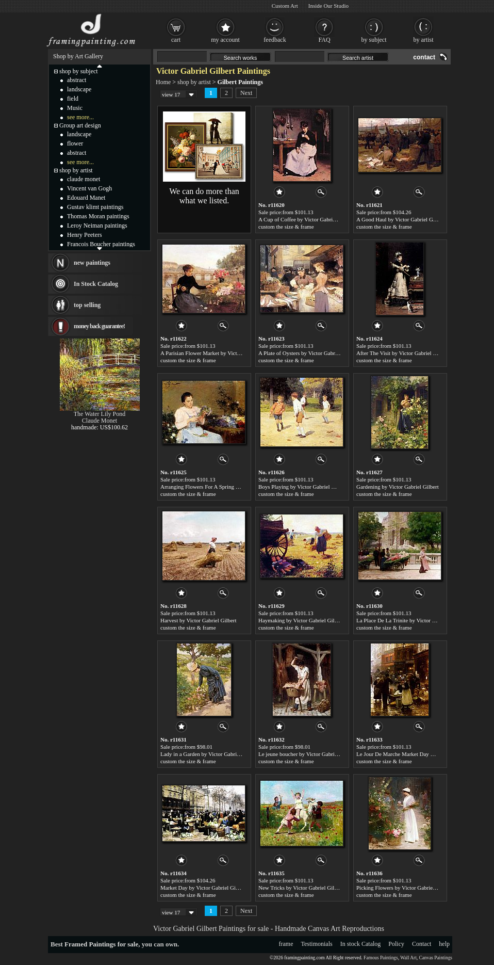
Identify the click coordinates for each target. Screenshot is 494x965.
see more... (80, 117)
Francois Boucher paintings (101, 244)
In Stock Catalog (96, 283)
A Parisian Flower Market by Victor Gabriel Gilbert (218, 353)
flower (75, 143)
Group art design (80, 125)
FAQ (324, 39)
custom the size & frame (286, 226)
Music (75, 107)
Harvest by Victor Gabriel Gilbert (198, 620)
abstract (76, 80)
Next (246, 92)
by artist (424, 39)
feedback (275, 39)
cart (175, 39)
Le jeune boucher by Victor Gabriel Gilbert (307, 754)
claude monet (83, 179)
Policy (396, 943)
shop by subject (78, 71)
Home (163, 82)
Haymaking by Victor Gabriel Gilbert (300, 620)
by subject (374, 39)
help (444, 943)
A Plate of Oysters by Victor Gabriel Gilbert (308, 353)
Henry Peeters (84, 234)
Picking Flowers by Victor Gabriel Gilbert (404, 887)
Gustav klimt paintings (95, 207)
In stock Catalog (360, 943)
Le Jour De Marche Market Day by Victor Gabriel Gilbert (421, 754)
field (72, 98)
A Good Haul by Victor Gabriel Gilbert (400, 219)
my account (225, 39)
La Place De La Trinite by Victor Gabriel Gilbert (411, 620)
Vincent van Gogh (89, 188)
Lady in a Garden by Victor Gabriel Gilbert (209, 754)
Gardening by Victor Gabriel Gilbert (397, 487)
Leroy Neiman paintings (97, 225)
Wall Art (408, 957)
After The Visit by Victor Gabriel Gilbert (402, 353)
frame (286, 943)
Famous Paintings (381, 957)
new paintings (92, 262)
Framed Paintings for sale (101, 944)
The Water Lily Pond (99, 413)
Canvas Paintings (435, 957)
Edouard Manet (86, 197)
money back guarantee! (99, 326)
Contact (421, 943)
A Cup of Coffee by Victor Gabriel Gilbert (306, 219)
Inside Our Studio (328, 6)
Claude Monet (99, 420)
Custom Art (285, 6)
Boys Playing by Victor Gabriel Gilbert (302, 487)
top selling (87, 305)
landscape (79, 89)
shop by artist (194, 82)
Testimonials (317, 943)
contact (424, 57)
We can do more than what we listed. (204, 196)
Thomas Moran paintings (98, 216)
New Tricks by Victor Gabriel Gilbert (300, 887)
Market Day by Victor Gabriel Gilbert (203, 887)
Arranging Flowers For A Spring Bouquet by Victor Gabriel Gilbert (236, 487)
